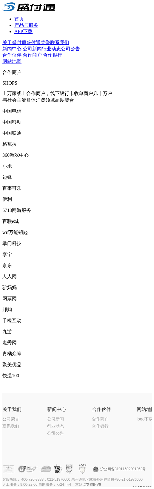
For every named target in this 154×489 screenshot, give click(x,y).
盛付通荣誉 (38, 42)
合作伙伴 (11, 55)
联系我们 (59, 42)
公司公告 (70, 48)
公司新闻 (32, 48)
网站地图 (11, 61)
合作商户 (32, 55)
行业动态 (51, 48)
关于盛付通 (14, 42)
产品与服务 (26, 25)
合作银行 (52, 55)
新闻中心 (11, 48)
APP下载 (23, 31)
